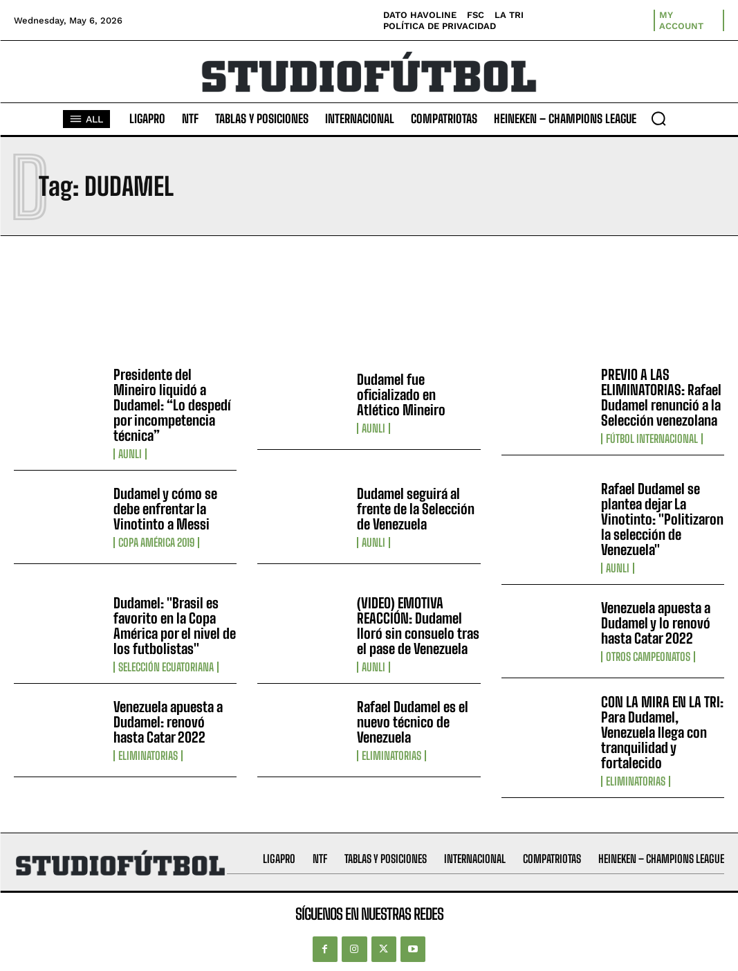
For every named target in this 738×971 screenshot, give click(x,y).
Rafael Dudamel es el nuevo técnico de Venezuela (412, 721)
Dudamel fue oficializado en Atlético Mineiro (401, 394)
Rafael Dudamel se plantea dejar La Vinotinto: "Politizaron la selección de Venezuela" (662, 519)
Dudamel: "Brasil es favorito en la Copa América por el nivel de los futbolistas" (174, 626)
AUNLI (130, 454)
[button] (658, 118)
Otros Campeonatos (648, 656)
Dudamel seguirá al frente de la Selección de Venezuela (415, 508)
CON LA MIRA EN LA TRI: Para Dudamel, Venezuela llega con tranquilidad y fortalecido (662, 732)
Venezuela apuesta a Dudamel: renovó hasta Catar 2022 (168, 721)
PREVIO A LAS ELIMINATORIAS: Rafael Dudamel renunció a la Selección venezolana (661, 397)
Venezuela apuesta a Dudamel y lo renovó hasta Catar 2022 (655, 622)
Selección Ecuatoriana (166, 667)
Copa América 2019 (156, 542)
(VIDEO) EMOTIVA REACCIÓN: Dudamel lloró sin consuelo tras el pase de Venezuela (418, 626)
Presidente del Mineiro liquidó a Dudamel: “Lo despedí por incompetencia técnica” (172, 405)
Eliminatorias (148, 755)
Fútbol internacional (652, 438)
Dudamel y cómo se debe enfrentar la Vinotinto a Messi (165, 508)
